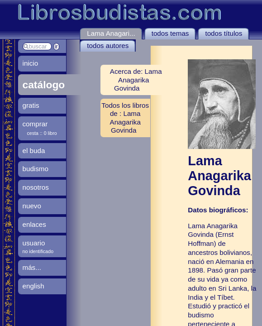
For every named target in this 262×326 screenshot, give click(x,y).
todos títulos (223, 33)
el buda (34, 150)
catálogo (44, 85)
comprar (35, 124)
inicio (30, 63)
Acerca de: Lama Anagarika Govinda (136, 79)
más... (32, 267)
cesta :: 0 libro (42, 133)
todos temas (170, 33)
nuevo (32, 206)
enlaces (34, 224)
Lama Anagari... (111, 33)
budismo (35, 169)
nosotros (36, 187)
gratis (31, 105)
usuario (34, 243)
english (33, 286)
